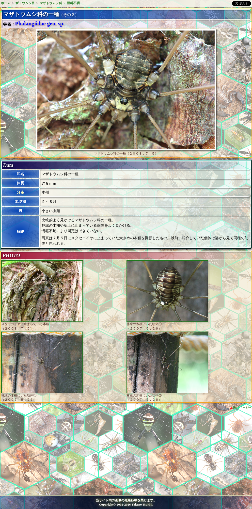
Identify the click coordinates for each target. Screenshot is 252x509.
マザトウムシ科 (51, 3)
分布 (20, 192)
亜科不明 (73, 3)
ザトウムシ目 (25, 3)
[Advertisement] (43, 454)
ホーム (6, 3)
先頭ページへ (242, 407)
